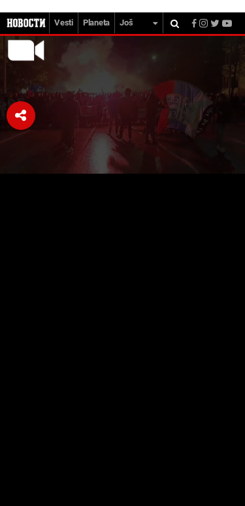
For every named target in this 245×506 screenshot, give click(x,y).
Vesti (63, 22)
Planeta (96, 22)
